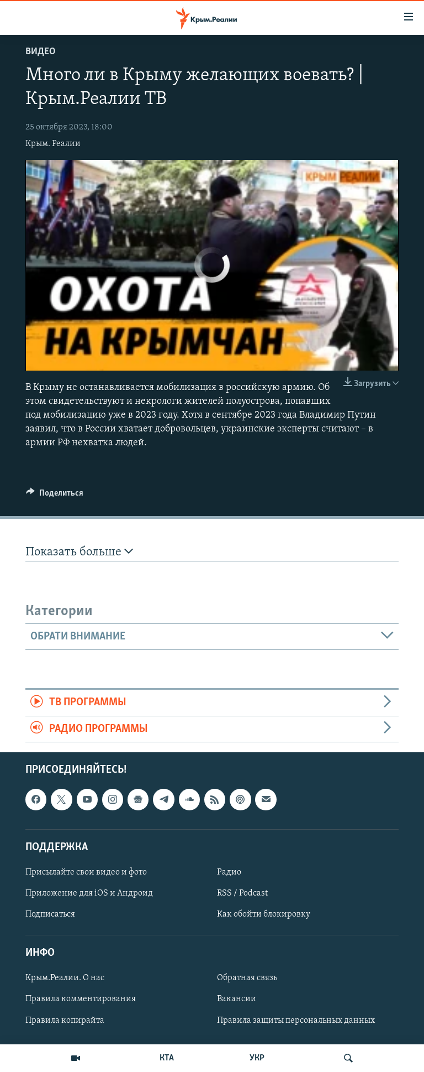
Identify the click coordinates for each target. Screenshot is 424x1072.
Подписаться (50, 914)
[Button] (54, 495)
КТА (167, 1058)
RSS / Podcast (242, 893)
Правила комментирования (80, 999)
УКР (257, 1058)
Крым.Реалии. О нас (64, 978)
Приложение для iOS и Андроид (89, 893)
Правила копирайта (64, 1020)
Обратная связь (247, 978)
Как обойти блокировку (263, 914)
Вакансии (236, 999)
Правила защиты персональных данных (296, 1020)
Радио (229, 872)
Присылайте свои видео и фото (86, 872)
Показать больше (79, 552)
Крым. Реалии (53, 143)
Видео (40, 51)
